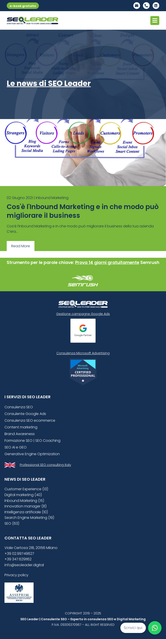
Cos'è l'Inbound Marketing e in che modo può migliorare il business (83, 211)
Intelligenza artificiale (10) (26, 512)
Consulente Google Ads (25, 413)
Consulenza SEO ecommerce (29, 420)
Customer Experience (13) (26, 489)
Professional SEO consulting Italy (45, 465)
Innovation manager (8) (25, 506)
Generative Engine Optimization (32, 454)
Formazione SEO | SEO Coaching (32, 440)
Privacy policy (16, 575)
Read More (20, 246)
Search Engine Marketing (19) (29, 517)
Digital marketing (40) (23, 494)
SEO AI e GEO (15, 447)
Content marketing (20, 427)
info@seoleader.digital (24, 565)
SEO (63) (11, 523)
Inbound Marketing (52, 197)
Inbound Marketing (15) (24, 500)
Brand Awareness (19, 433)
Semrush (149, 263)
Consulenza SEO (18, 407)
